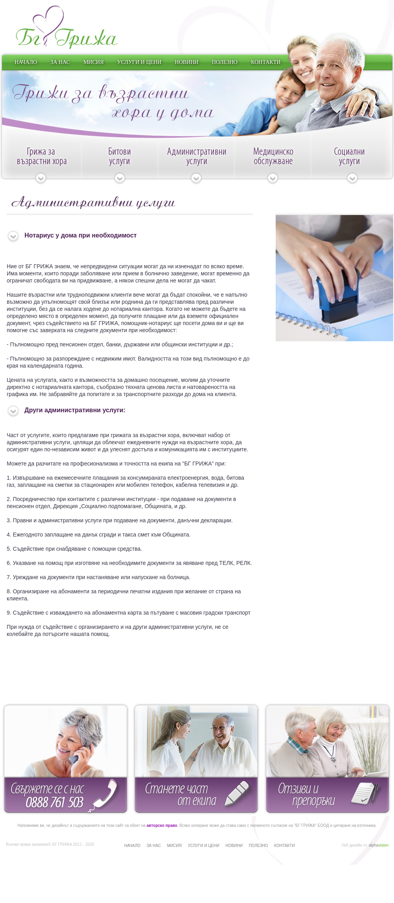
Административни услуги (196, 165)
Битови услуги (119, 165)
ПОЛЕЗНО (224, 62)
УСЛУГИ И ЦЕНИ (139, 62)
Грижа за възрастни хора (40, 165)
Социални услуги (352, 165)
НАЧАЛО (26, 62)
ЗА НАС (60, 62)
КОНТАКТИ (265, 62)
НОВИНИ (186, 62)
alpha (378, 845)
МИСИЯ (93, 62)
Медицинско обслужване (272, 165)
